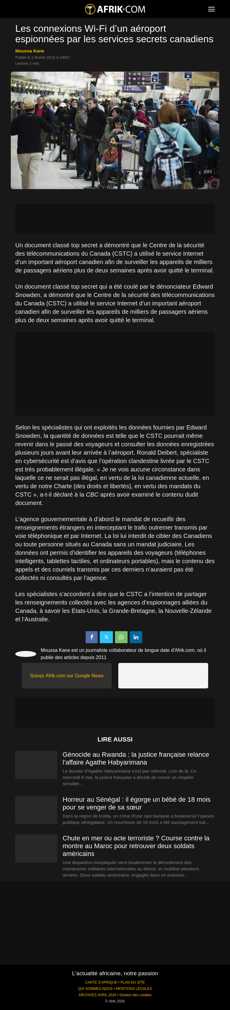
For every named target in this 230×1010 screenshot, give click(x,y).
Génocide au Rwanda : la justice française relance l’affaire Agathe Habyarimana (136, 758)
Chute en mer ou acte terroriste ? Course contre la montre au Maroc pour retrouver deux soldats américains (136, 845)
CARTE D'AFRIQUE (101, 982)
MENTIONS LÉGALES (134, 989)
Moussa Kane (29, 50)
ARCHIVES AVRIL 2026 (97, 995)
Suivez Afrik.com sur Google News (66, 675)
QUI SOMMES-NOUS (95, 989)
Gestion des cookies (135, 995)
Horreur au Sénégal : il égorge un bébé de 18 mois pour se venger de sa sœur (137, 803)
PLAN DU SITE (132, 982)
